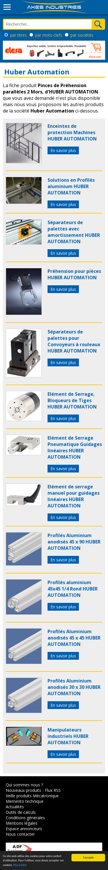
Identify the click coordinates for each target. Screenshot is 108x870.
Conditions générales (25, 817)
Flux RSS (53, 790)
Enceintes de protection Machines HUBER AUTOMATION (72, 132)
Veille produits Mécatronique (32, 795)
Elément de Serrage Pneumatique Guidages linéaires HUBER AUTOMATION (75, 447)
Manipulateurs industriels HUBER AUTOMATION (68, 736)
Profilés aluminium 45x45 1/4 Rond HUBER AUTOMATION (73, 588)
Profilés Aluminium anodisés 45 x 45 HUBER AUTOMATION (74, 637)
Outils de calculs (21, 812)
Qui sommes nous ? (24, 784)
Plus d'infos (20, 865)
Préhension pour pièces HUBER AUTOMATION (74, 274)
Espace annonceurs (24, 828)
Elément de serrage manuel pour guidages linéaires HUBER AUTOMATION (74, 496)
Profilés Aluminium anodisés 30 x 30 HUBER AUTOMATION (74, 687)
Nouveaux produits (23, 790)
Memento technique (24, 801)
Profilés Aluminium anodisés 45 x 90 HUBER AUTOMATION (74, 541)
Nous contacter (20, 834)
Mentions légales (21, 823)
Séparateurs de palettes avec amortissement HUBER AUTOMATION (74, 232)
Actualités (15, 806)
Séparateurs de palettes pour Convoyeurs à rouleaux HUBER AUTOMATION (74, 341)
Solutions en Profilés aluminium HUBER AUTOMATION (71, 186)
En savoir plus (63, 150)
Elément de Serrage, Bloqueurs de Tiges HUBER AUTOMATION (72, 400)
